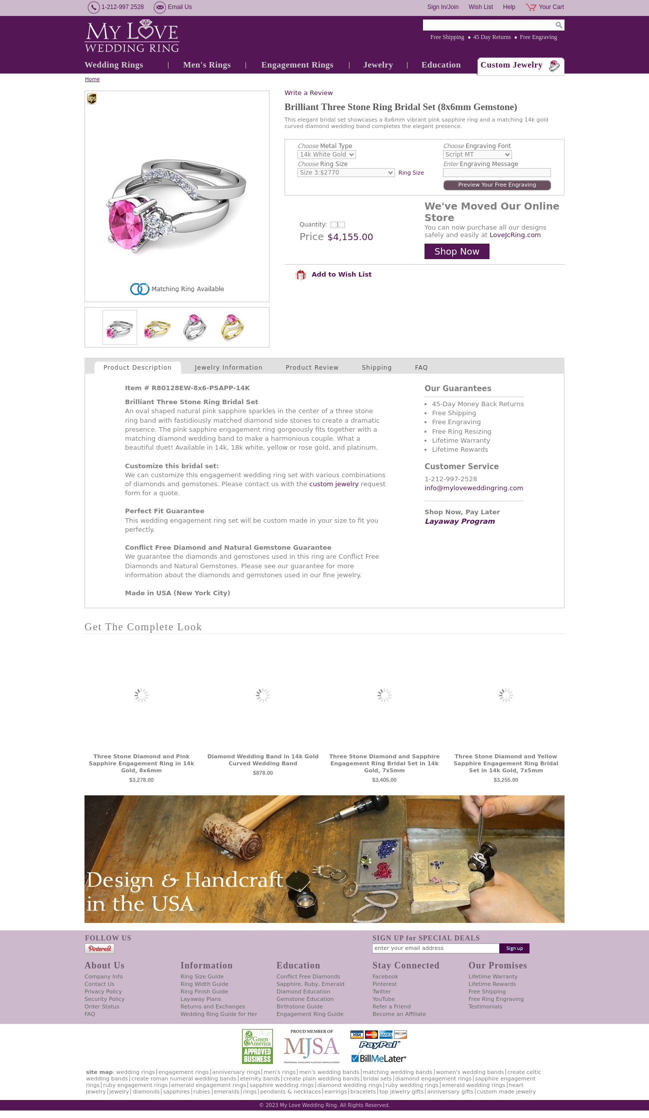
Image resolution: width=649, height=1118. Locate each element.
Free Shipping (447, 37)
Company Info (103, 976)
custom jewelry (334, 484)
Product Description (138, 367)
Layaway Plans (200, 999)
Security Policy (104, 999)
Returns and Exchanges (212, 1006)
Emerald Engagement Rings (209, 1085)
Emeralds (227, 1091)
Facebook (385, 976)
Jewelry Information (229, 367)
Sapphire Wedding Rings (282, 1085)
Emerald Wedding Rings (474, 1085)
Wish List (480, 7)
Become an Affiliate (399, 1014)
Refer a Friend (391, 1006)
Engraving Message (480, 164)
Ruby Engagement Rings (135, 1085)
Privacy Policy (103, 991)
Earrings (335, 1091)
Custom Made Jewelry (506, 1091)
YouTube (383, 999)
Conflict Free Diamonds (308, 976)
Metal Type (325, 146)
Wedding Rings (114, 65)
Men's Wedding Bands (329, 1072)
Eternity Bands (260, 1078)
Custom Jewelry (511, 65)
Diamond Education (303, 991)
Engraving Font (477, 146)
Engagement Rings (298, 65)
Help (509, 7)
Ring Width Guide (204, 984)
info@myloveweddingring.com (474, 488)
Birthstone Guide (299, 1006)
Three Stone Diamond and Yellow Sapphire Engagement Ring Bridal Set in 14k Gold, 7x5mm (506, 763)
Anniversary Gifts (450, 1091)
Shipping (377, 367)
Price (312, 237)
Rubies (202, 1091)
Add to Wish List (333, 274)
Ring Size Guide (202, 976)
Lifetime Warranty (493, 976)
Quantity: (313, 224)
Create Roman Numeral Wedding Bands (184, 1078)
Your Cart (551, 7)
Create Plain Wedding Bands (322, 1078)
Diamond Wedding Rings (350, 1085)
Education (441, 65)
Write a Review (308, 93)
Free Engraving (538, 37)
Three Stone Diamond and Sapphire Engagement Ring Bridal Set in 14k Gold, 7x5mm (385, 763)
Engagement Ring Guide (310, 1014)
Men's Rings (207, 65)
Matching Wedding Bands (397, 1072)
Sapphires (176, 1091)
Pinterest (384, 984)
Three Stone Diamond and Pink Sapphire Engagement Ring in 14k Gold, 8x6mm (141, 763)
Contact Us (99, 984)
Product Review (312, 367)
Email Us (180, 7)
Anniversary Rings (236, 1072)
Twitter (381, 991)
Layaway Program (459, 521)
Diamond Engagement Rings (434, 1078)
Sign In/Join (443, 7)
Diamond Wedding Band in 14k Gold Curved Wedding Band (263, 760)
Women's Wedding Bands (470, 1072)
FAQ (421, 367)
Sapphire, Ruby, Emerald (310, 984)
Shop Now (457, 251)
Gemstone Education (305, 999)
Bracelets (363, 1091)
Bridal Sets (377, 1078)
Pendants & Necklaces (290, 1091)
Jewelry (378, 65)
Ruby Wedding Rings (412, 1085)
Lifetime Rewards (492, 984)
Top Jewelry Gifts (402, 1091)
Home (92, 79)
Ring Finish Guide (204, 991)
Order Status (102, 1006)
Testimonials (485, 1006)
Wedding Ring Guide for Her (219, 1014)
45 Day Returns (492, 37)
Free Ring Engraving (496, 999)
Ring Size (323, 164)
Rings (249, 1091)
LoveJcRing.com (515, 235)
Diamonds (146, 1091)
